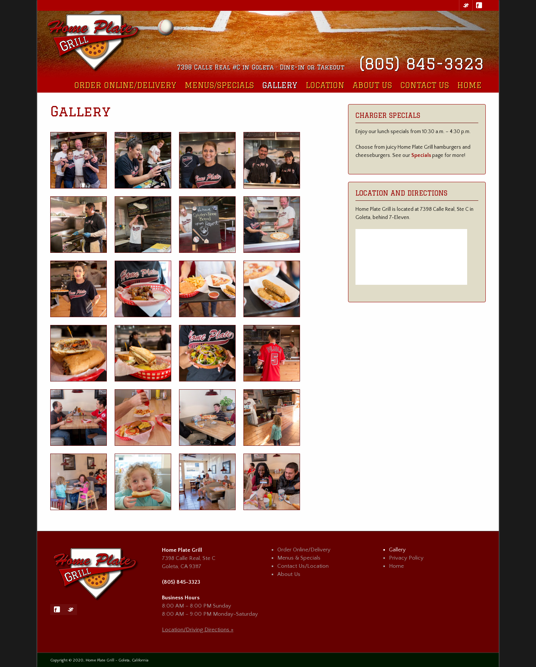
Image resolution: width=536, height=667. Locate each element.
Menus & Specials (298, 558)
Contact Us (424, 85)
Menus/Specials (219, 85)
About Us (372, 85)
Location (325, 85)
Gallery (279, 85)
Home (469, 85)
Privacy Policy (406, 558)
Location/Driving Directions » (197, 629)
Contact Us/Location (303, 566)
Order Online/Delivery (125, 85)
